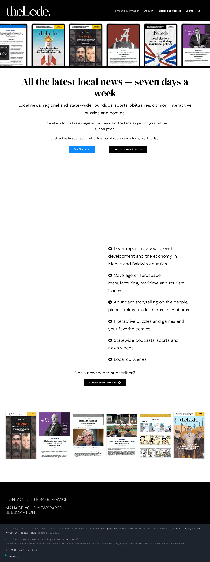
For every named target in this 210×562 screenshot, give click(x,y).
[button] (199, 10)
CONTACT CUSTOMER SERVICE (36, 499)
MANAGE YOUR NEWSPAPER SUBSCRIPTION (33, 510)
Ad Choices (12, 556)
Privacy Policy (183, 528)
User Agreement (109, 528)
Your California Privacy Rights (21, 550)
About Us (72, 539)
